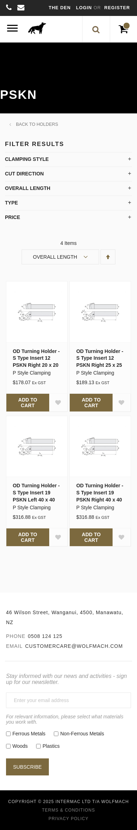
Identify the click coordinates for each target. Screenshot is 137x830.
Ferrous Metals (28, 733)
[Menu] (12, 29)
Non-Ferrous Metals (82, 733)
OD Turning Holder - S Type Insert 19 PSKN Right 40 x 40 (99, 493)
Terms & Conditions (68, 810)
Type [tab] (11, 203)
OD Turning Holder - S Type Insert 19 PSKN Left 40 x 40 (36, 493)
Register (117, 7)
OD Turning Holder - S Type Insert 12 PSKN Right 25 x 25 (99, 358)
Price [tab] (12, 217)
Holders (47, 124)
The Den (60, 7)
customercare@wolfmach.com (74, 646)
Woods (20, 746)
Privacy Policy (68, 818)
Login (84, 7)
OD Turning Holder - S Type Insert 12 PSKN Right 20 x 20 (36, 358)
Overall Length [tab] (27, 188)
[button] (58, 402)
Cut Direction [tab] (24, 173)
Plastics (50, 746)
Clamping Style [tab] (27, 159)
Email (14, 646)
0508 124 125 (45, 636)
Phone (15, 636)
